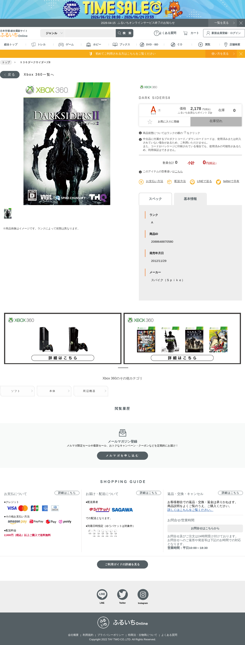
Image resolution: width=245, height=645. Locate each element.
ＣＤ (177, 45)
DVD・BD (149, 45)
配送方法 (180, 181)
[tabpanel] (67, 143)
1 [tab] (8, 213)
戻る (12, 74)
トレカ (38, 45)
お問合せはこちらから (205, 528)
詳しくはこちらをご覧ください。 (190, 510)
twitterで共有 (231, 181)
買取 (204, 44)
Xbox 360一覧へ (39, 74)
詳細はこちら (67, 492)
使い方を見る (220, 53)
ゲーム (66, 44)
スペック (155, 199)
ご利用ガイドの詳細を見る (122, 564)
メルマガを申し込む (122, 455)
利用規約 (88, 634)
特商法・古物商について (142, 634)
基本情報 (189, 199)
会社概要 (73, 634)
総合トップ (10, 44)
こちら (179, 171)
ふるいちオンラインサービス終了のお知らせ (138, 23)
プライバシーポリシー (110, 634)
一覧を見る (221, 22)
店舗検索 (232, 44)
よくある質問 (169, 634)
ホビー (93, 45)
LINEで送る (204, 181)
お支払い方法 (154, 181)
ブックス (121, 44)
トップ (6, 62)
